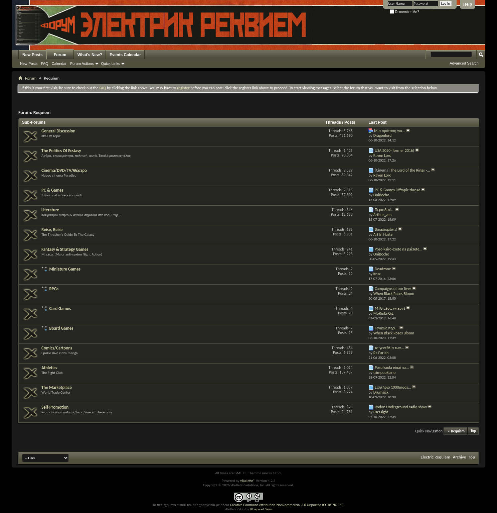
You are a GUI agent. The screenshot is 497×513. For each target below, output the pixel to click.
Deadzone (383, 269)
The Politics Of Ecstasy (61, 150)
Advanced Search (464, 63)
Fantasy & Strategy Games (64, 249)
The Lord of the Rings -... (410, 170)
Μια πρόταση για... (389, 130)
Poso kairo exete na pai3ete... (398, 249)
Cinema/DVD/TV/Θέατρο (64, 170)
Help (467, 4)
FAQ (44, 64)
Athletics (49, 367)
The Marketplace (56, 387)
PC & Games (52, 190)
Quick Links (110, 64)
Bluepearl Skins (261, 509)
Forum (60, 55)
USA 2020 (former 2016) (394, 150)
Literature (50, 209)
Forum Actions (82, 64)
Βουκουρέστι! (386, 229)
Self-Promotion (54, 407)
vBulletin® (247, 481)
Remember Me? (404, 12)
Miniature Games (64, 269)
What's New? (89, 55)
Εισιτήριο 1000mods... (393, 387)
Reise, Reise (51, 229)
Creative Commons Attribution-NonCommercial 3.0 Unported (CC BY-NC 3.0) (286, 505)
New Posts (32, 55)
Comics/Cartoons (56, 347)
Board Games (61, 328)
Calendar (59, 64)
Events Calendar (125, 55)
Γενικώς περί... (386, 328)
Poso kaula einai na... (392, 367)
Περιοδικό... (384, 209)
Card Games (60, 308)
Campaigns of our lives (393, 288)
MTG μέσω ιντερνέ (390, 308)
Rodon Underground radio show (401, 407)
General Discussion (58, 130)
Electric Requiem (435, 456)
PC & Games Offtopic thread (398, 190)
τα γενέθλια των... (389, 347)
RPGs (53, 288)
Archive (459, 456)
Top (473, 431)
